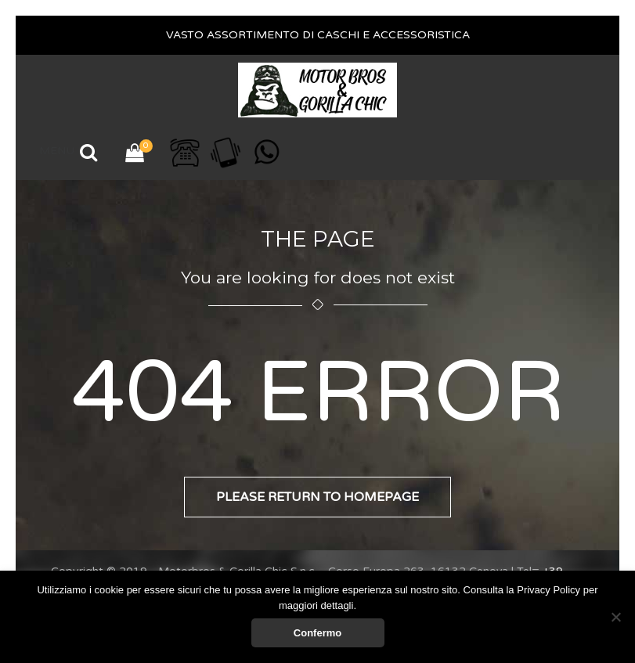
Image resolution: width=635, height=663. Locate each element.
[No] (615, 617)
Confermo (317, 633)
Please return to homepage (317, 497)
